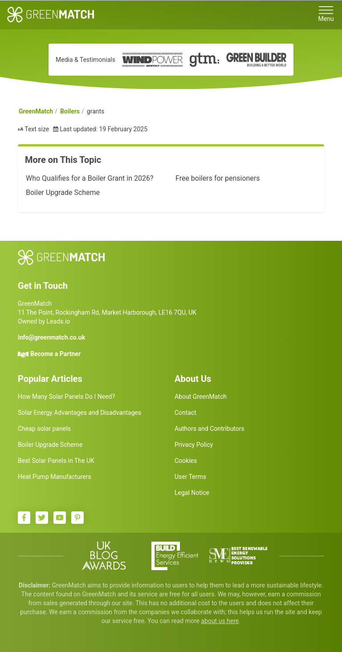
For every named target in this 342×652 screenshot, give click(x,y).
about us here (220, 620)
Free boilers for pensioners (217, 178)
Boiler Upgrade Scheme (63, 192)
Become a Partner (55, 353)
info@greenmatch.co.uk (51, 337)
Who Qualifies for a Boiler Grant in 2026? (89, 178)
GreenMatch (36, 111)
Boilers (70, 111)
